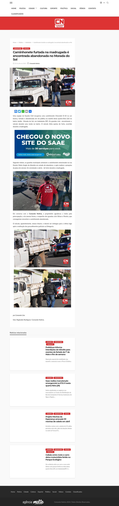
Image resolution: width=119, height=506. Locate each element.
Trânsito (50, 344)
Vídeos (82, 8)
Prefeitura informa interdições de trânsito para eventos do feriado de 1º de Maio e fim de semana (58, 351)
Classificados (17, 14)
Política (63, 8)
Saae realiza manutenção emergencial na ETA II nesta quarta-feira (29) (58, 383)
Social (73, 8)
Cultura (43, 8)
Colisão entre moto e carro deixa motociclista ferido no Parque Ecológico (58, 457)
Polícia (22, 8)
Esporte (53, 8)
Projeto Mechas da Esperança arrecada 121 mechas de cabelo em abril (58, 419)
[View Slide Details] (43, 144)
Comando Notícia (35, 63)
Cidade (32, 8)
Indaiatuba (17, 48)
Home (13, 8)
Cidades (49, 342)
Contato (92, 8)
